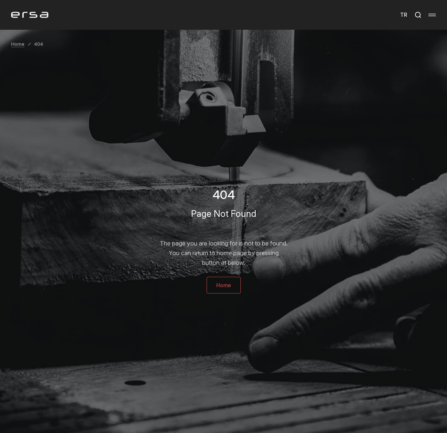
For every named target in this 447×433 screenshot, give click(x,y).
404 (38, 44)
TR (403, 15)
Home (18, 44)
